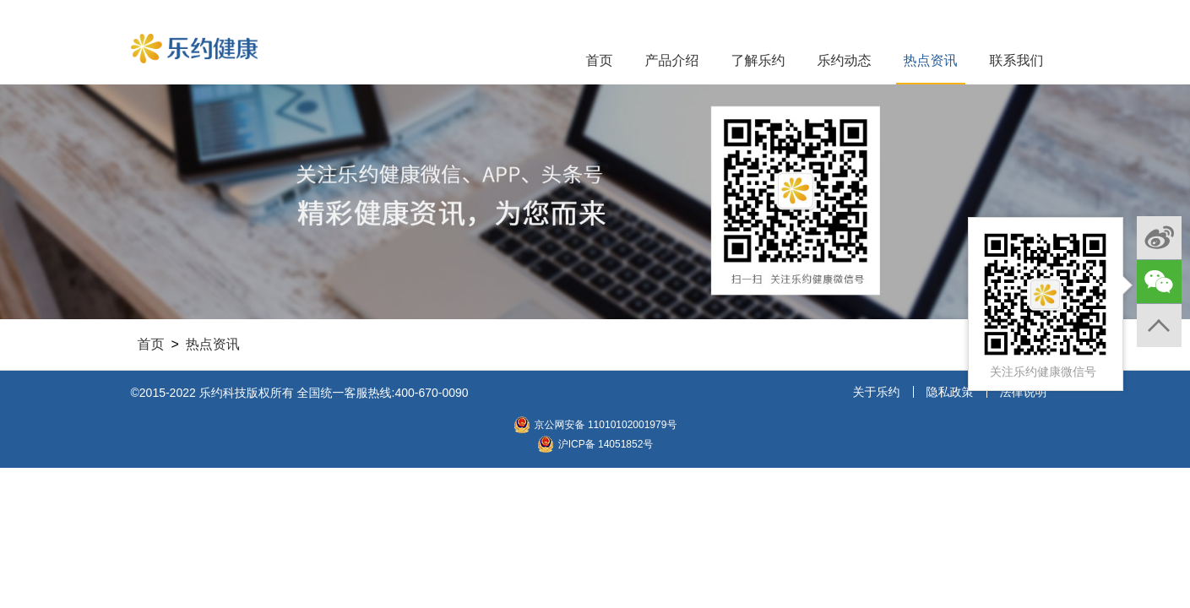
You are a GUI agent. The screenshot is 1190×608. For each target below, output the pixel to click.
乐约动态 (845, 60)
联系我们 (1017, 60)
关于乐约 (876, 392)
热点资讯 (931, 60)
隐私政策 (950, 392)
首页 (599, 60)
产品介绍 (672, 60)
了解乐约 (758, 60)
